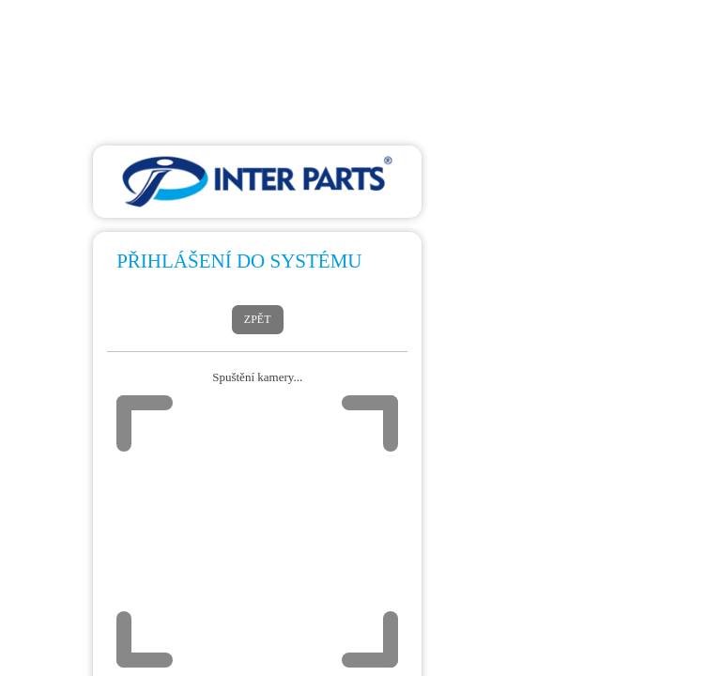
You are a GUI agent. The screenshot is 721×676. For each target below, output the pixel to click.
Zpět (257, 319)
